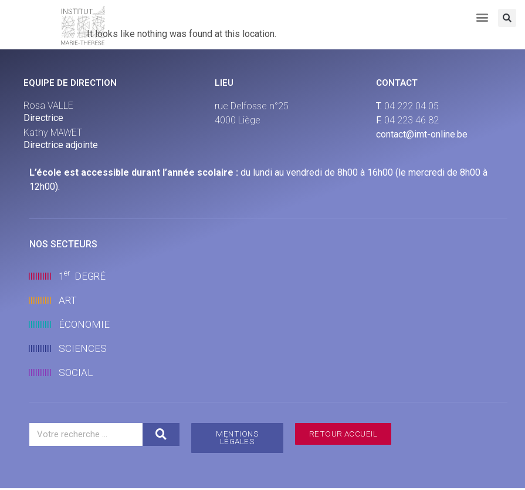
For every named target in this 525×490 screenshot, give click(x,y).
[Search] (161, 434)
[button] (482, 16)
